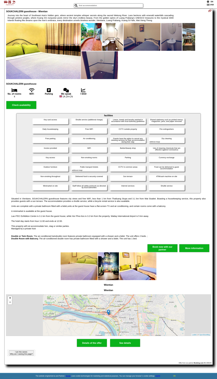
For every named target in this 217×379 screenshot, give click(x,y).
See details (125, 343)
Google (68, 376)
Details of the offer (92, 343)
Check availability (21, 105)
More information (194, 248)
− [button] (10, 302)
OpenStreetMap (204, 335)
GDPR (157, 376)
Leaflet (194, 335)
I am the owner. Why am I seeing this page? (21, 353)
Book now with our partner (162, 248)
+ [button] (10, 298)
